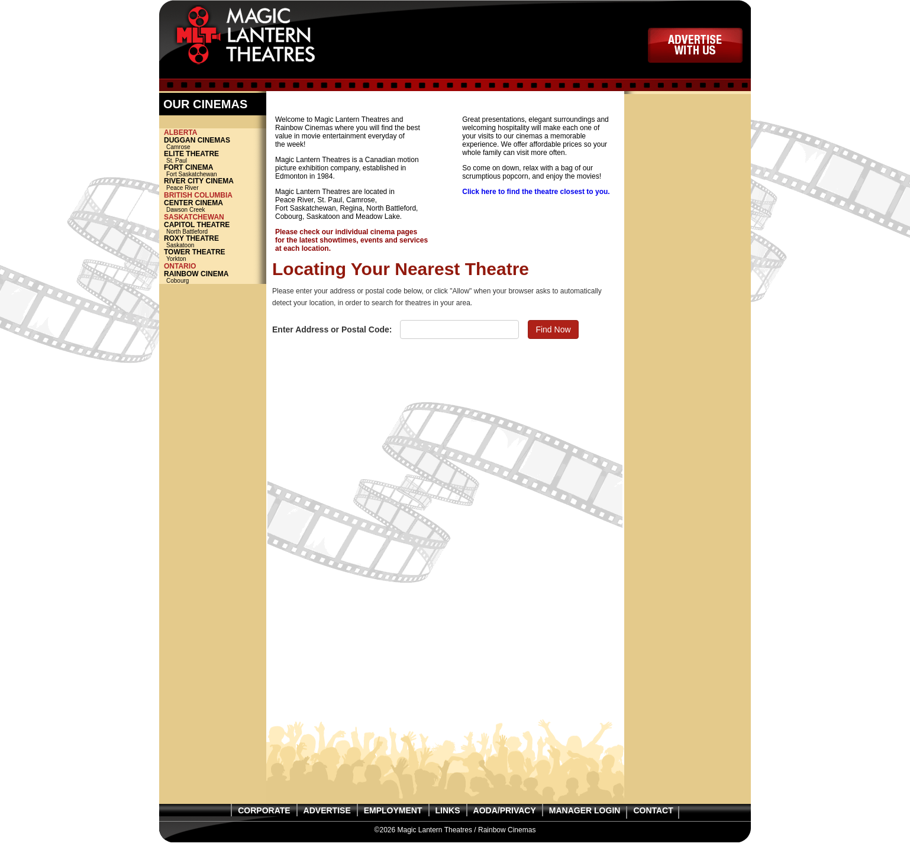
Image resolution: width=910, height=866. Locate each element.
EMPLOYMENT (393, 810)
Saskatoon (212, 241)
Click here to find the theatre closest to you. (535, 192)
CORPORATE (264, 810)
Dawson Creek (212, 206)
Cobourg (212, 277)
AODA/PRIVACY (504, 810)
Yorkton (212, 255)
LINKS (447, 810)
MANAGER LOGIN (585, 810)
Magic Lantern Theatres (258, 38)
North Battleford (212, 228)
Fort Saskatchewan (212, 170)
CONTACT (653, 810)
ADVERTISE (695, 45)
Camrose (212, 143)
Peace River (212, 184)
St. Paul (212, 157)
